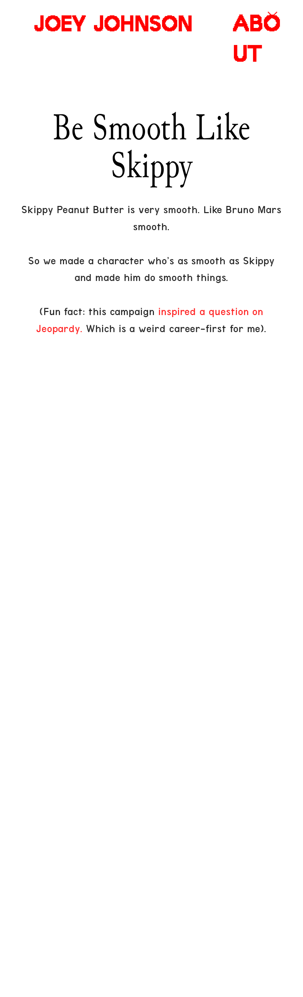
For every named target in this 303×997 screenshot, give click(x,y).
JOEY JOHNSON (113, 24)
